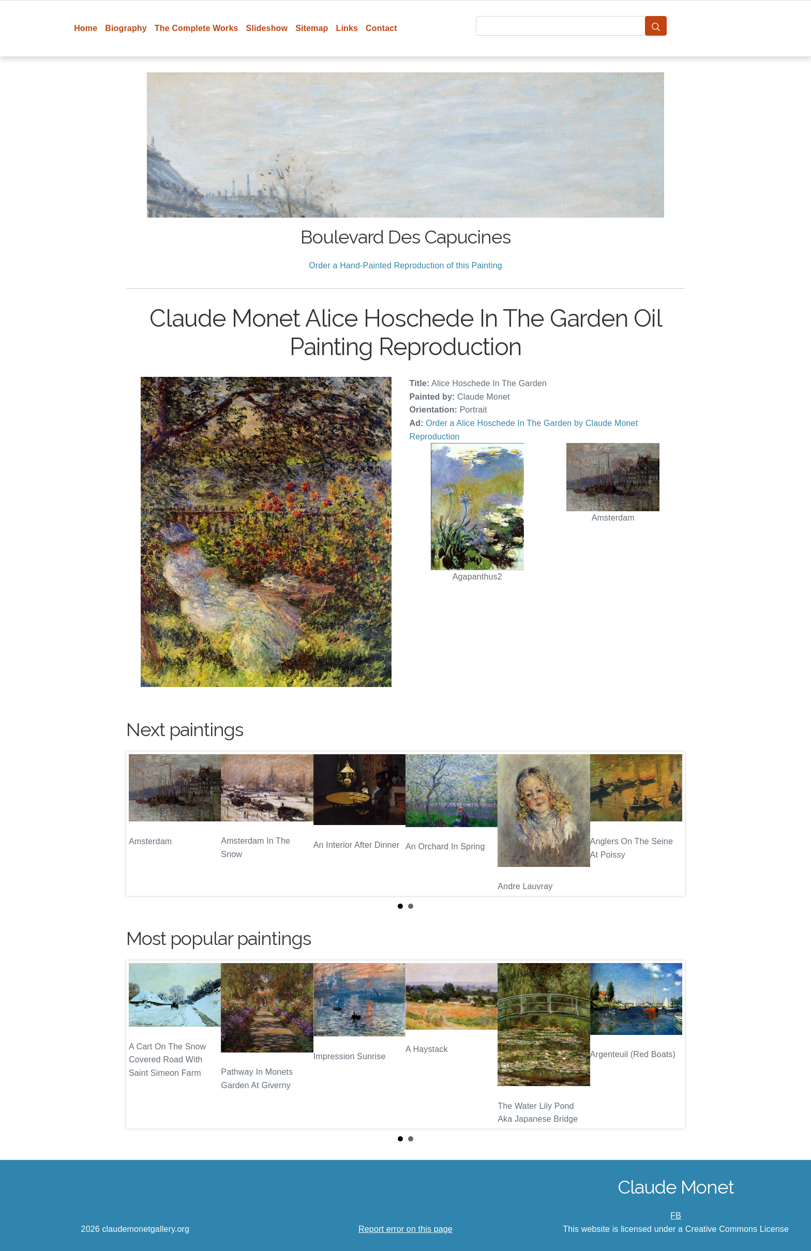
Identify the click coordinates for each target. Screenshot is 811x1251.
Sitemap (311, 28)
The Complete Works (196, 28)
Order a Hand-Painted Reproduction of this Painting (405, 265)
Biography (126, 28)
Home (85, 28)
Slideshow (267, 28)
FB (675, 1215)
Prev (142, 824)
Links (347, 28)
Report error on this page (405, 1229)
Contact (381, 28)
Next (668, 824)
